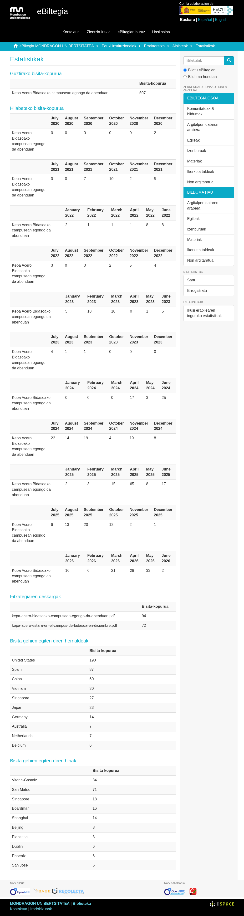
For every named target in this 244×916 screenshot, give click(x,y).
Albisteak (180, 46)
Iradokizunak (41, 909)
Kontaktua (71, 32)
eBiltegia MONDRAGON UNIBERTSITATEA (57, 46)
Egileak (193, 140)
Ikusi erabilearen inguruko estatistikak (204, 313)
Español (205, 20)
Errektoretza (154, 46)
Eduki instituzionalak (119, 46)
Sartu (191, 280)
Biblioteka (82, 903)
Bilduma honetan (200, 77)
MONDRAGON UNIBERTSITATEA (40, 903)
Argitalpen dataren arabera (203, 127)
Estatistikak (205, 46)
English (221, 20)
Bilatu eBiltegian (199, 70)
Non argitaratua (200, 182)
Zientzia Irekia (99, 32)
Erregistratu (197, 291)
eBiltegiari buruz (131, 32)
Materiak (194, 161)
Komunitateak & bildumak (200, 111)
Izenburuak (196, 151)
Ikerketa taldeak (200, 172)
